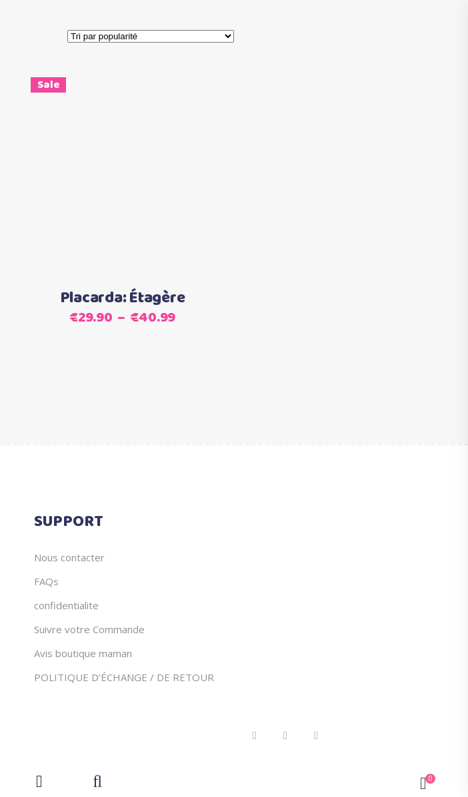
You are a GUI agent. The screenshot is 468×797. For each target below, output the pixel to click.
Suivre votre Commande (89, 629)
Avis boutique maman (83, 653)
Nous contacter (69, 557)
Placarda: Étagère (122, 298)
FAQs (46, 581)
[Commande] (150, 36)
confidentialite (66, 605)
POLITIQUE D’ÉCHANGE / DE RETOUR (124, 677)
